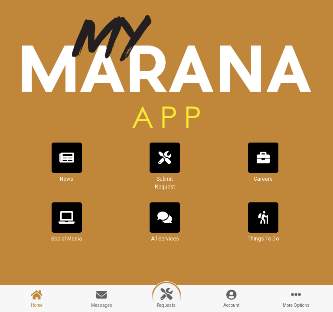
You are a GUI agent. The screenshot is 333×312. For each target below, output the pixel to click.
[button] (66, 170)
